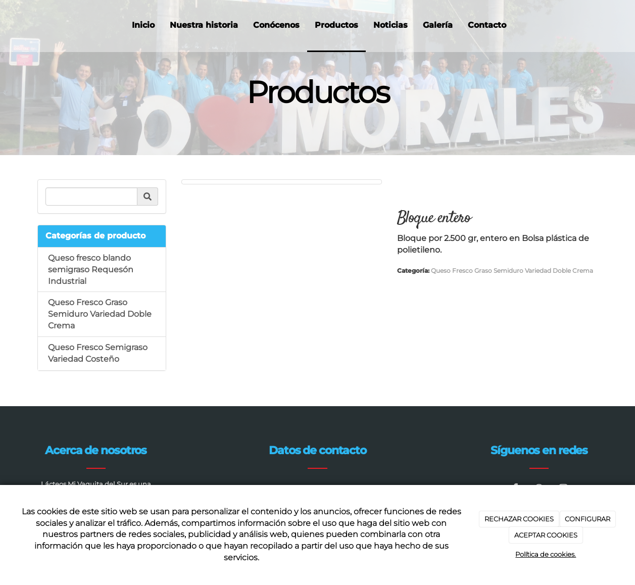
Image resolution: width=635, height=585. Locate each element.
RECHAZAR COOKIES (519, 519)
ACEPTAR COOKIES (545, 535)
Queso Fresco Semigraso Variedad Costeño (98, 353)
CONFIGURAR (587, 519)
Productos (336, 25)
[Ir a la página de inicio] (9, 25)
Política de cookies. (545, 554)
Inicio (143, 25)
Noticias (390, 25)
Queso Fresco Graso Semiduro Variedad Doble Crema (100, 314)
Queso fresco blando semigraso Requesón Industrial (90, 269)
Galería (438, 25)
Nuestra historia (204, 25)
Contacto (487, 25)
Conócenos (276, 25)
